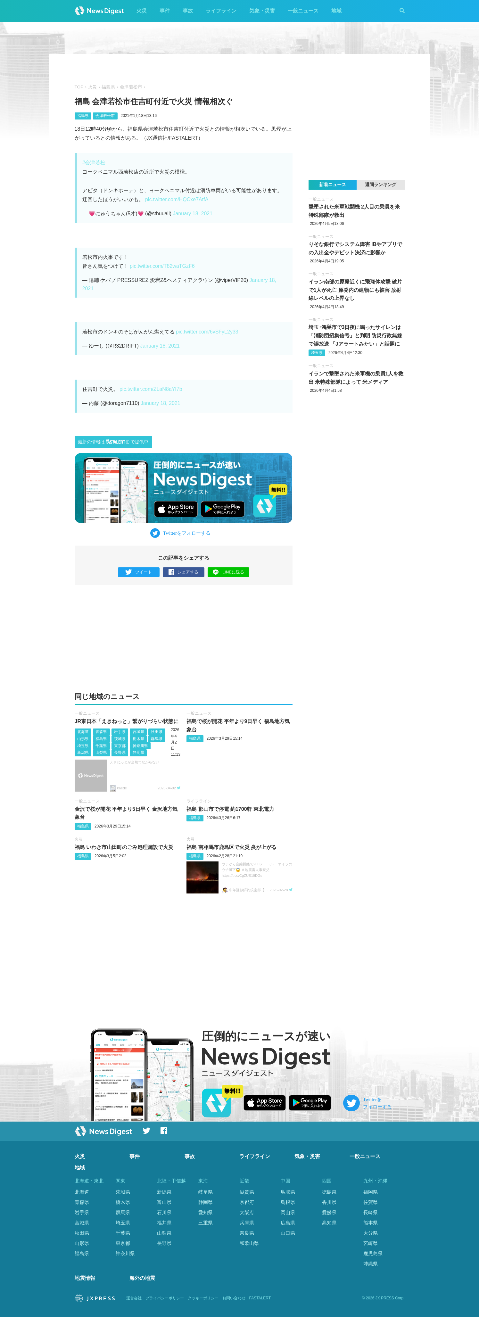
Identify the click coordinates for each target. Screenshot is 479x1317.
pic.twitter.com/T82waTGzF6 (162, 266)
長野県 (120, 752)
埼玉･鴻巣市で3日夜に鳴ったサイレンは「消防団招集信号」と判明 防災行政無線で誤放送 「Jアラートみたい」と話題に (355, 335)
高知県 (329, 1222)
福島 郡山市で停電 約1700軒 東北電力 (230, 809)
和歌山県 (249, 1243)
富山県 (164, 1202)
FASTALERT (260, 1298)
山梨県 (101, 752)
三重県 (205, 1222)
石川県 (164, 1212)
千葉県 (101, 746)
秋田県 (156, 732)
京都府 (247, 1202)
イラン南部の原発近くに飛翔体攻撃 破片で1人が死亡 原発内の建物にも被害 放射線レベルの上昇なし (355, 290)
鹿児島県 (373, 1253)
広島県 (288, 1222)
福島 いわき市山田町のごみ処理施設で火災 (124, 847)
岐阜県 (205, 1192)
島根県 (288, 1202)
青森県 (101, 732)
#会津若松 (94, 162)
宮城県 (138, 732)
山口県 (288, 1233)
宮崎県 (370, 1243)
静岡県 (138, 752)
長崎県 (370, 1212)
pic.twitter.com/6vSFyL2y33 (207, 331)
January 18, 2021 (192, 213)
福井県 (164, 1222)
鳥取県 (288, 1192)
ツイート (138, 572)
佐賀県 (370, 1202)
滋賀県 (247, 1192)
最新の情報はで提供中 (113, 441)
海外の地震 (142, 1278)
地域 (336, 10)
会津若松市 (131, 87)
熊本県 (370, 1222)
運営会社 (134, 1298)
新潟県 (83, 752)
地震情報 (85, 1278)
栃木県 (138, 739)
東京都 (120, 746)
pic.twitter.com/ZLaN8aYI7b (151, 389)
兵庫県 (247, 1222)
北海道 (83, 732)
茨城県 (120, 739)
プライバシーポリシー (164, 1298)
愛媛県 (329, 1212)
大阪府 (247, 1212)
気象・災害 (262, 10)
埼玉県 (83, 746)
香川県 (329, 1202)
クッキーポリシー (203, 1298)
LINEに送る (228, 572)
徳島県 (329, 1192)
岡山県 (288, 1212)
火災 (141, 10)
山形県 (83, 739)
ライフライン (221, 10)
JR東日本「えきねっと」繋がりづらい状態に (126, 721)
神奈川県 (140, 746)
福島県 (108, 87)
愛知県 (205, 1212)
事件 (165, 10)
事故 (188, 10)
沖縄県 (370, 1263)
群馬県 (156, 739)
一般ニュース (303, 10)
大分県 (370, 1233)
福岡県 (370, 1192)
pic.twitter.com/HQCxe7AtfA (176, 199)
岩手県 (120, 732)
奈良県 (247, 1233)
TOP (79, 87)
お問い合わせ (233, 1298)
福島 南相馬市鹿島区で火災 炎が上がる (231, 847)
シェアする (183, 572)
